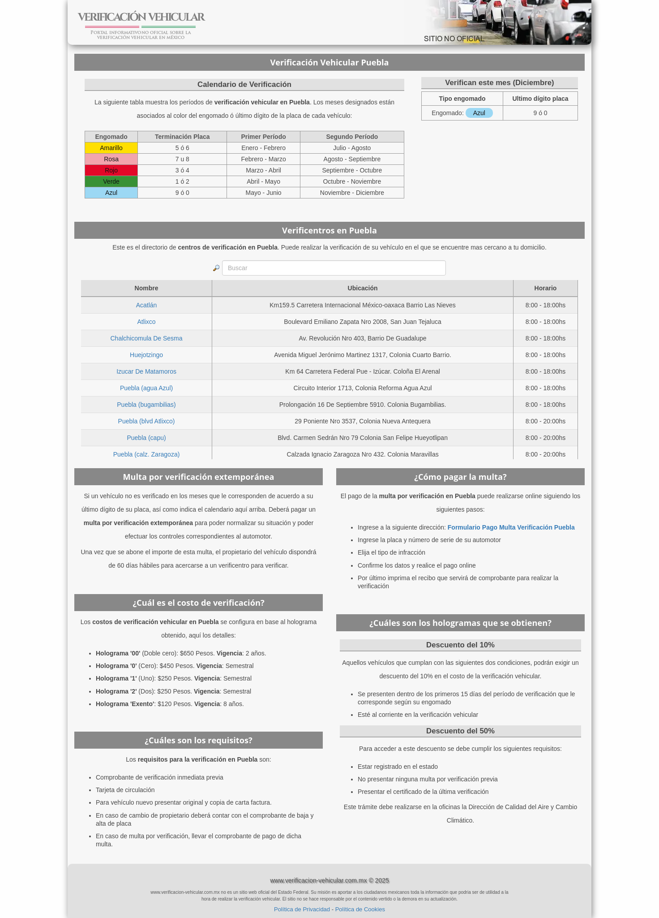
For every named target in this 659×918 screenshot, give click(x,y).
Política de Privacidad (302, 909)
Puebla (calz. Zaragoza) (146, 454)
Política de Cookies (360, 909)
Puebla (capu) (146, 437)
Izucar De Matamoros (146, 371)
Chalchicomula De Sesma (147, 338)
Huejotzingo (146, 354)
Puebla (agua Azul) (146, 388)
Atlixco (146, 321)
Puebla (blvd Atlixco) (146, 421)
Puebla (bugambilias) (146, 404)
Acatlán (146, 305)
